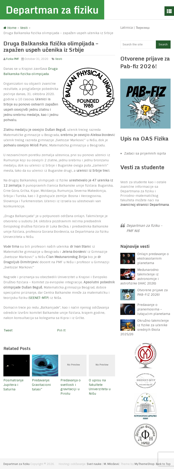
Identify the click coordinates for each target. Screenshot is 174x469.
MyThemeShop (145, 464)
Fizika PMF (12, 59)
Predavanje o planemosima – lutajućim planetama (153, 309)
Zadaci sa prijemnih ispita (145, 153)
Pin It (61, 330)
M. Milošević (111, 464)
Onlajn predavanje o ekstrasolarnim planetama (153, 258)
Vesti (58, 59)
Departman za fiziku (52, 10)
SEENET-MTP (38, 298)
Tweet (8, 330)
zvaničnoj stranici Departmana (144, 205)
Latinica (126, 28)
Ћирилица (143, 28)
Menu (169, 11)
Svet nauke (94, 464)
